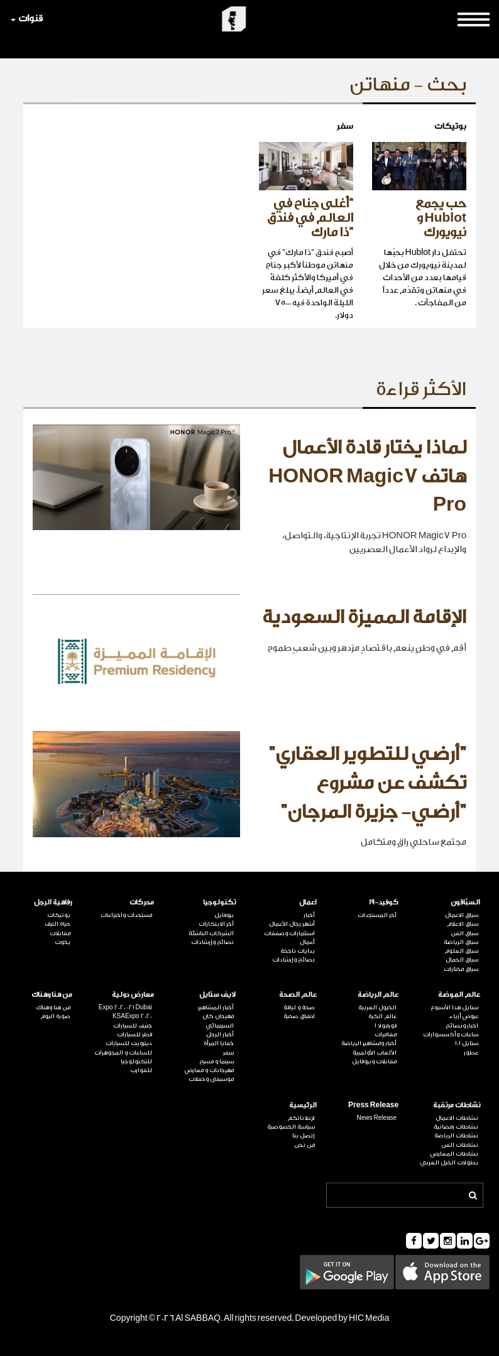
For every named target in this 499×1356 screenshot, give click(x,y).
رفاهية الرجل (53, 902)
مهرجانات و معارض (209, 1070)
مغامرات (386, 1034)
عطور (471, 1053)
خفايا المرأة (219, 1043)
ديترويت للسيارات (129, 1043)
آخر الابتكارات (216, 924)
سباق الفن (464, 933)
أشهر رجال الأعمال (292, 924)
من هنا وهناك (51, 994)
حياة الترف (57, 924)
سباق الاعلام (462, 924)
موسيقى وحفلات (211, 1079)
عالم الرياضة (378, 994)
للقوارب (141, 1070)
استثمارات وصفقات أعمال (289, 937)
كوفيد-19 (383, 902)
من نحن (304, 1145)
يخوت (62, 942)
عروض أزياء (463, 1016)
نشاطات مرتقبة (456, 1105)
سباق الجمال (462, 960)
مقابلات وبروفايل (374, 1061)
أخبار (309, 915)
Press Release (373, 1105)
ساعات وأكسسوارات (450, 1034)
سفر (228, 1053)
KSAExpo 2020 (132, 1016)
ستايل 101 (466, 1043)
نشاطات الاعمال (457, 1118)
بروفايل (224, 915)
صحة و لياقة (299, 1007)
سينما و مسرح (216, 1061)
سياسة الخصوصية (291, 1127)
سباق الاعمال (461, 915)
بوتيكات (58, 915)
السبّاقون (465, 902)
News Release (376, 1118)
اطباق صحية (299, 1016)
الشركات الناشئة (211, 933)
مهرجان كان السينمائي (218, 1020)
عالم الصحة (298, 994)
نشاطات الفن (459, 1145)
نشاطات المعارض (454, 1154)
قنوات (27, 18)
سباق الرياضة (461, 942)
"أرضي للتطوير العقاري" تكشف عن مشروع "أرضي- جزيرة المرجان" (367, 783)
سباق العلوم (461, 951)
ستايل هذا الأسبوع (454, 1007)
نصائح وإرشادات (293, 960)
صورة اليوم (55, 1016)
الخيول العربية (377, 1007)
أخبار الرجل (220, 1034)
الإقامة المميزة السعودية (364, 617)
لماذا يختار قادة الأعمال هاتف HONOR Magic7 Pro (367, 476)
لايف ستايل (217, 994)
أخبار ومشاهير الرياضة (369, 1043)
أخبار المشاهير (216, 1007)
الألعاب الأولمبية (375, 1053)
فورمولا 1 (386, 1025)
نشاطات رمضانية (456, 1127)
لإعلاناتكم (301, 1118)
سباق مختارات (461, 969)
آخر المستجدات (377, 915)
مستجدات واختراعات (126, 915)
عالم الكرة (382, 1016)
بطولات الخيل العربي (449, 1162)
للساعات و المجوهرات (123, 1053)
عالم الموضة (459, 994)
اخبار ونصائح (462, 1025)
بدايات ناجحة (297, 951)
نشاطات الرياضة (456, 1135)
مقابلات (60, 933)
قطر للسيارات (134, 1034)
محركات (141, 902)
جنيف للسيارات (132, 1025)
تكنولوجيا (219, 902)
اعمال (308, 902)
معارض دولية (133, 994)
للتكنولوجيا (136, 1061)
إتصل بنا (303, 1135)
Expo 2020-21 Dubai (125, 1007)
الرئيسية (303, 1105)
